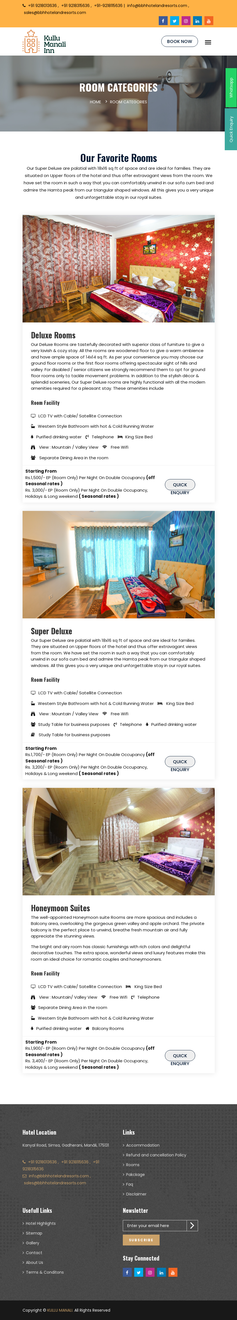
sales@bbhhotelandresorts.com (55, 12)
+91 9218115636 (75, 1162)
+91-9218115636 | (109, 5)
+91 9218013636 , (43, 5)
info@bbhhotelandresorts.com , (158, 5)
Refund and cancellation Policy (156, 1155)
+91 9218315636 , (77, 5)
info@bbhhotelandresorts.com (59, 1176)
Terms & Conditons (45, 1272)
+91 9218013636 (43, 1162)
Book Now (179, 41)
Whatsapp (231, 88)
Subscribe (141, 1240)
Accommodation (143, 1145)
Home (95, 102)
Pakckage (135, 1174)
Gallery (32, 1243)
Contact (34, 1253)
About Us (34, 1262)
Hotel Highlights (41, 1223)
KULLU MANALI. (60, 1310)
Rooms (133, 1165)
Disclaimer (136, 1194)
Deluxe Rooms (53, 335)
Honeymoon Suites (60, 908)
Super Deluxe (51, 631)
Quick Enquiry (180, 486)
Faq (129, 1184)
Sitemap (34, 1233)
